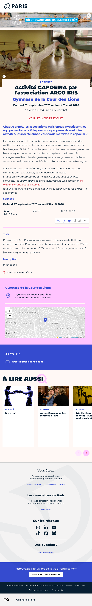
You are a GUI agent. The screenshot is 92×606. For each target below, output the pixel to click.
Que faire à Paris (25, 599)
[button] (45, 320)
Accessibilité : (44, 585)
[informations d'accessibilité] (72, 220)
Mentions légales (15, 585)
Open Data (80, 585)
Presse (69, 585)
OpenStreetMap (74, 337)
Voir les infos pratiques (46, 118)
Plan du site (57, 590)
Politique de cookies (38, 590)
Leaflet (59, 337)
